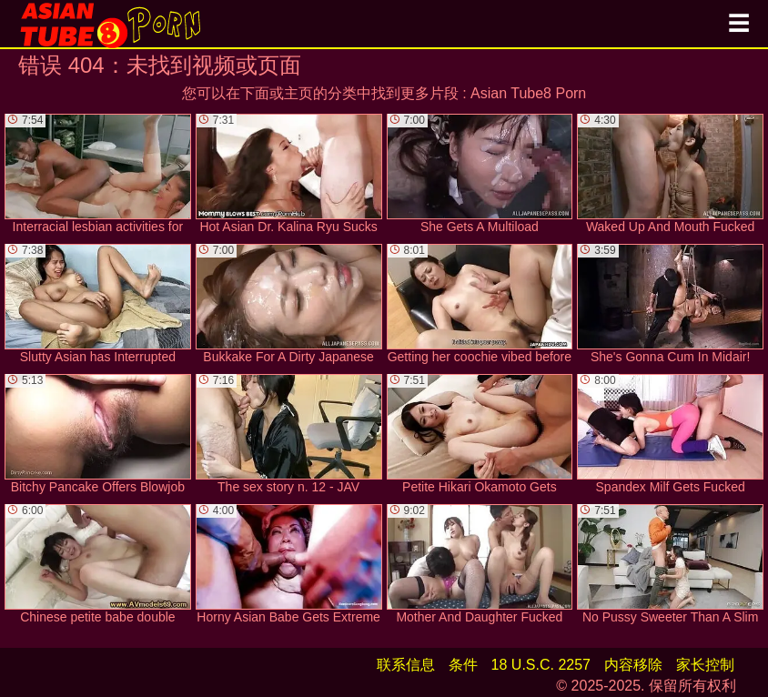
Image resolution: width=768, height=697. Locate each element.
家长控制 (705, 664)
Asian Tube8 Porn (528, 93)
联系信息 (406, 664)
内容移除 (633, 664)
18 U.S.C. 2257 (541, 664)
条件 (463, 664)
